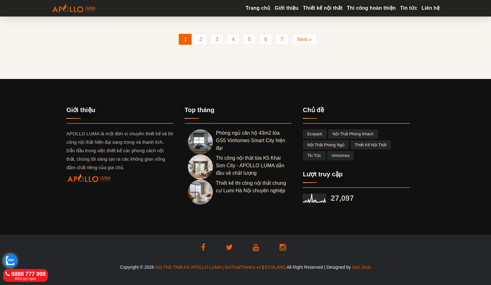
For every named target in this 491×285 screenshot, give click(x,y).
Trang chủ (258, 8)
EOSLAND (275, 267)
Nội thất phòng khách (353, 134)
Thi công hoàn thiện (371, 8)
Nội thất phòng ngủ (325, 144)
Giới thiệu (286, 8)
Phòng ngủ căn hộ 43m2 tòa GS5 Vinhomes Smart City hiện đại (250, 140)
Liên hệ (430, 8)
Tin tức (408, 8)
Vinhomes (341, 155)
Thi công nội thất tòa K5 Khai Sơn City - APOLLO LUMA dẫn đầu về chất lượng (250, 165)
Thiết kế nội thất (323, 8)
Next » (304, 39)
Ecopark (314, 134)
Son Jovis (361, 267)
